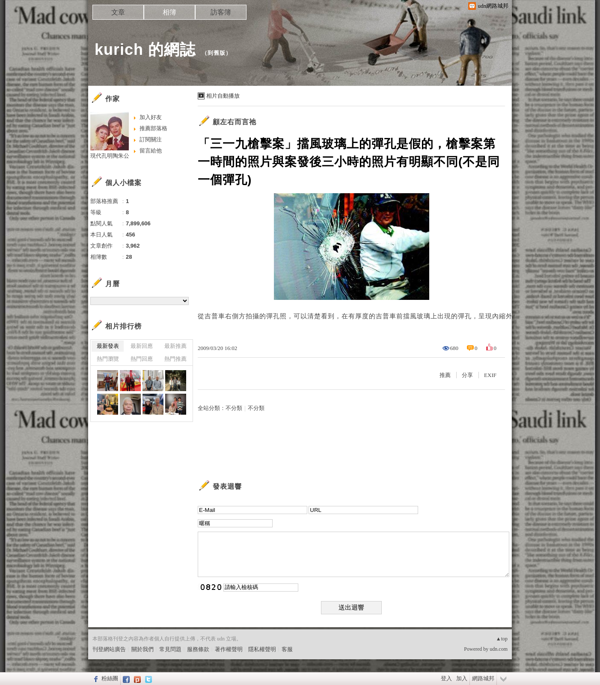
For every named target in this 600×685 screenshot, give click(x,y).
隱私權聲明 (262, 649)
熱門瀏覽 (108, 359)
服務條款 (198, 649)
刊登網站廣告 (109, 649)
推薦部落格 (153, 128)
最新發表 (108, 346)
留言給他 (151, 150)
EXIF (490, 375)
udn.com (499, 649)
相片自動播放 (223, 96)
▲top (502, 639)
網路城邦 (483, 678)
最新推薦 (175, 346)
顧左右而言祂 (234, 122)
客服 (287, 649)
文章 (118, 12)
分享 (467, 375)
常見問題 (170, 649)
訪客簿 (221, 12)
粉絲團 (109, 678)
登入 (446, 678)
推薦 (445, 375)
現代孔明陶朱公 (109, 156)
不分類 (234, 408)
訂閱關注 (151, 139)
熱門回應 (142, 359)
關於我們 (142, 649)
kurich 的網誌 (145, 49)
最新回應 (142, 346)
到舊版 (217, 53)
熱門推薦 (175, 359)
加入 (461, 678)
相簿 (169, 12)
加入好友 (151, 117)
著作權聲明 (229, 649)
